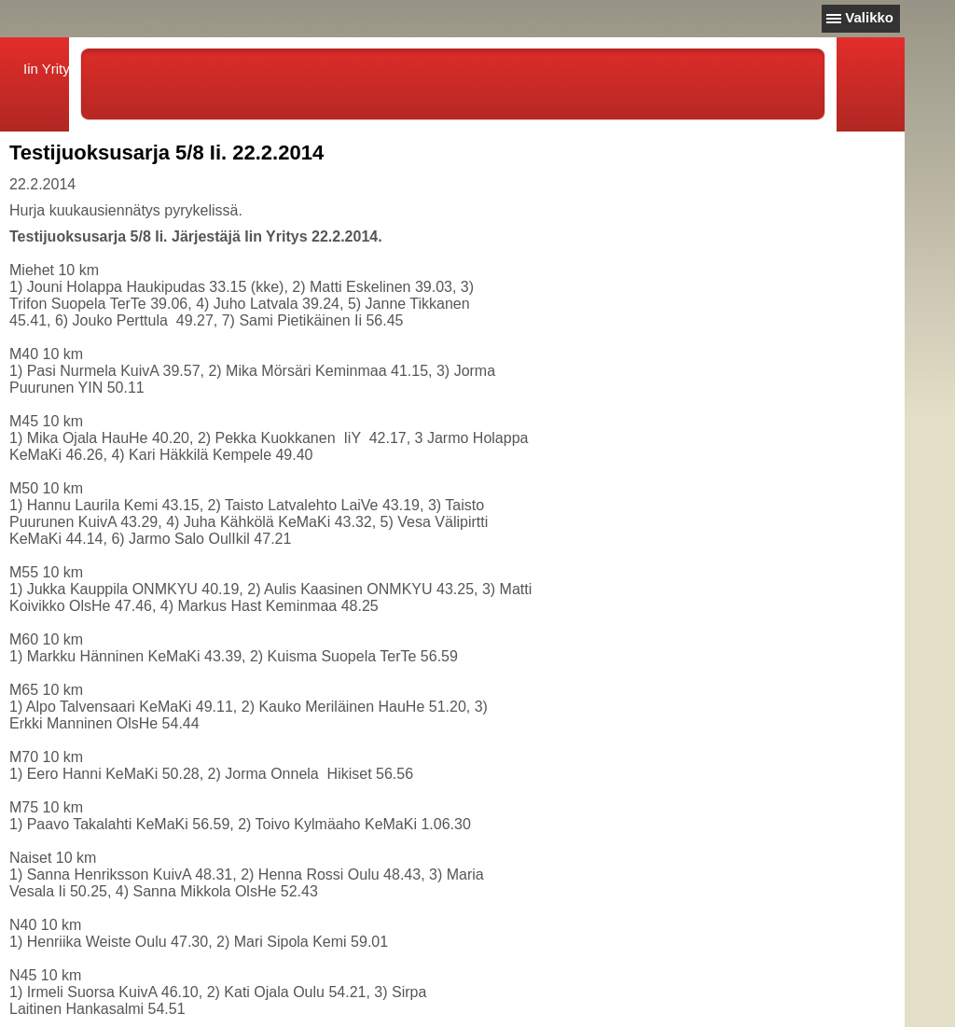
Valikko (869, 17)
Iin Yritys (49, 68)
